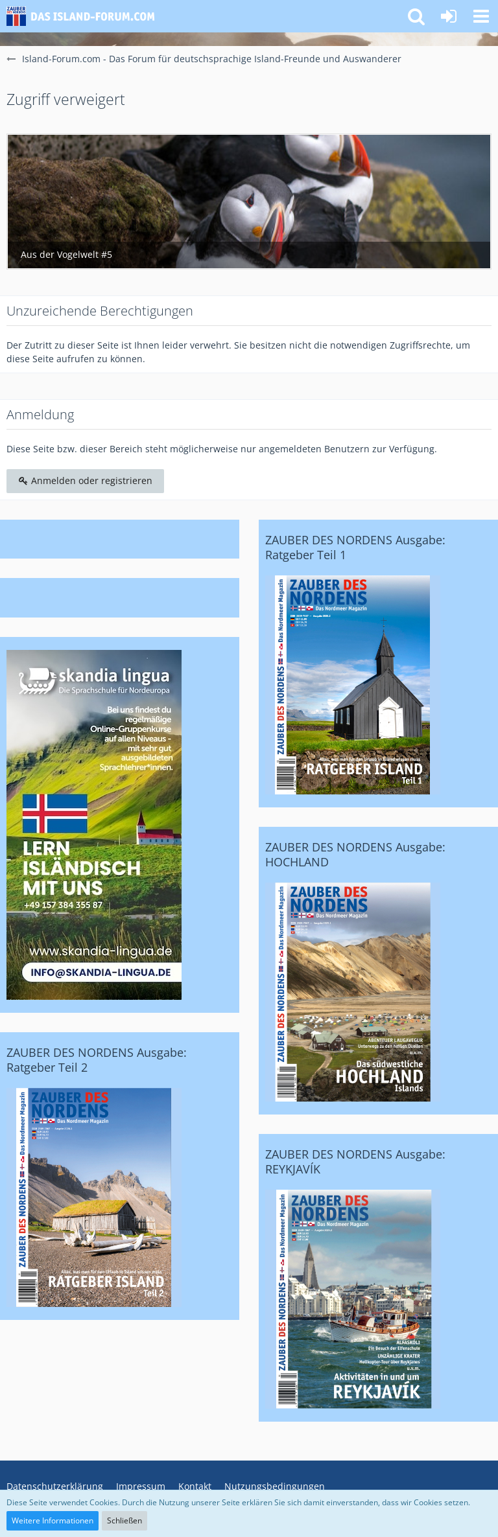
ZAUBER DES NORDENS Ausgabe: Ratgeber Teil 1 (355, 547)
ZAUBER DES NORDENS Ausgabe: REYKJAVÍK (355, 1161)
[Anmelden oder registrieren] (449, 16)
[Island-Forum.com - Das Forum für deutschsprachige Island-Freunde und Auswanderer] (85, 16)
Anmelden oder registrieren (85, 480)
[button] (481, 16)
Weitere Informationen (52, 1520)
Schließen (124, 1520)
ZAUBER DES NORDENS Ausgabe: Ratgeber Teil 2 (96, 1060)
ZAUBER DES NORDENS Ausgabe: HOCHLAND (355, 854)
